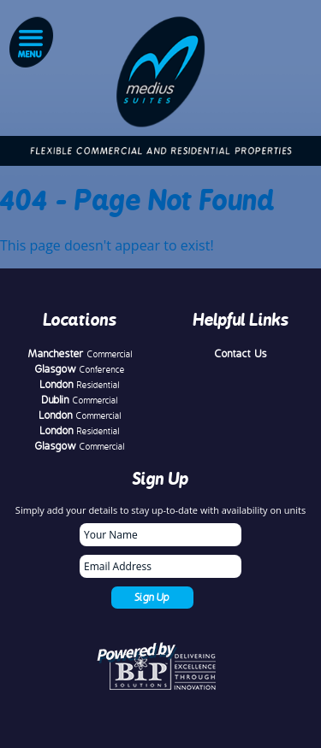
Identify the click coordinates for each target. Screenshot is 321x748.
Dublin (80, 400)
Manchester (80, 354)
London (80, 385)
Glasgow (80, 369)
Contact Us (241, 354)
